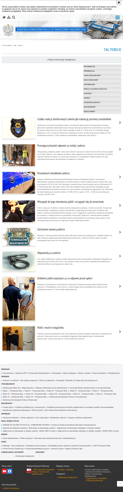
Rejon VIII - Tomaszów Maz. (60, 394)
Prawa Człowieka (99, 373)
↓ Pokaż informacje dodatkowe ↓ (61, 59)
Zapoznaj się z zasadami (96, 478)
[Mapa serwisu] (9, 17)
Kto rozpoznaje (42, 418)
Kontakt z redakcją (65, 470)
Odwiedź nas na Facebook (9, 471)
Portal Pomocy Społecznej (13, 449)
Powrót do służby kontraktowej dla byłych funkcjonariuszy (73, 425)
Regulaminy (40, 452)
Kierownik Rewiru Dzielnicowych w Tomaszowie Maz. (90, 388)
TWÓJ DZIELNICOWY (8, 384)
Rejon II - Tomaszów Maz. (35, 391)
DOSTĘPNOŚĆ (19, 452)
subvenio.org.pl (57, 449)
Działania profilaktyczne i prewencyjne (30, 407)
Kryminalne (5, 413)
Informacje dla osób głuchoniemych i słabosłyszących (55, 438)
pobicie (20, 45)
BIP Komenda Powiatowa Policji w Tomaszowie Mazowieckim (43, 472)
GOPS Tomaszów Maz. (102, 446)
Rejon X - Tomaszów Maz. (106, 394)
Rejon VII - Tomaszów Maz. (36, 394)
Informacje (5, 369)
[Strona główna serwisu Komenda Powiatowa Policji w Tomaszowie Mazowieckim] (4, 17)
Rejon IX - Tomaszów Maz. (83, 394)
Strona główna (7, 45)
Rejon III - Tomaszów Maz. (57, 391)
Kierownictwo (8, 373)
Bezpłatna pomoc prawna (36, 446)
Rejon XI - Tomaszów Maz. (13, 397)
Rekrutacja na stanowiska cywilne (41, 428)
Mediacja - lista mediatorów (13, 446)
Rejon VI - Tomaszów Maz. (13, 394)
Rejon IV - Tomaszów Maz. (80, 391)
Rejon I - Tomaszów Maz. (12, 391)
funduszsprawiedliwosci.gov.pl (37, 449)
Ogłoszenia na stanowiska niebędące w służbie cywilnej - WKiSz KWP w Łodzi (88, 431)
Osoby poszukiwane (11, 418)
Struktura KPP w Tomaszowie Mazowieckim (32, 373)
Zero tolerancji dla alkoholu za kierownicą (61, 410)
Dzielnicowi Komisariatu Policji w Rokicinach (20, 400)
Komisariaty (56, 373)
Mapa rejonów (27, 388)
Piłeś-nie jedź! (37, 410)
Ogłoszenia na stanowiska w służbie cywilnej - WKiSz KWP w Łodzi (29, 431)
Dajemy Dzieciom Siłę (73, 449)
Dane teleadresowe (10, 438)
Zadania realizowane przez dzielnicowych (51, 388)
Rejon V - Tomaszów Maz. (103, 391)
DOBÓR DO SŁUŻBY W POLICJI (16, 425)
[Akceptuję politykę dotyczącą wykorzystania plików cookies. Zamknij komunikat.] (119, 2)
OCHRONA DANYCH (7, 452)
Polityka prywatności (94, 480)
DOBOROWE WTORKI (40, 425)
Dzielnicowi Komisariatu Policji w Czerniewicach (68, 397)
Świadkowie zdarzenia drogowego (16, 410)
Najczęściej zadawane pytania (14, 428)
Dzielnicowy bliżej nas (11, 388)
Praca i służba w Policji (10, 421)
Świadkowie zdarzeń (58, 418)
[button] (117, 17)
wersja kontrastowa (11, 488)
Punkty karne (8, 407)
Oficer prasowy (26, 438)
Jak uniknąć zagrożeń (28, 380)
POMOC (3, 442)
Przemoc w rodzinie (10, 380)
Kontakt (4, 434)
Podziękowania (114, 373)
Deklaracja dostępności (25, 456)
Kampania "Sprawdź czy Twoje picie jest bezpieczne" (77, 380)
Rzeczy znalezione (46, 380)
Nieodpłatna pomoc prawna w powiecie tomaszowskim (69, 446)
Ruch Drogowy (6, 403)
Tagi (15, 45)
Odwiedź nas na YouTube (4, 471)
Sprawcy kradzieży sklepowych (80, 418)
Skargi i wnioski (84, 373)
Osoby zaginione (27, 418)
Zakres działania (69, 373)
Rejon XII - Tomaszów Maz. (36, 397)
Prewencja (5, 376)
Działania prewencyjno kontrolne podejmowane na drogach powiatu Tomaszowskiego (80, 407)
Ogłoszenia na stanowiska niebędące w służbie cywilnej (78, 428)
